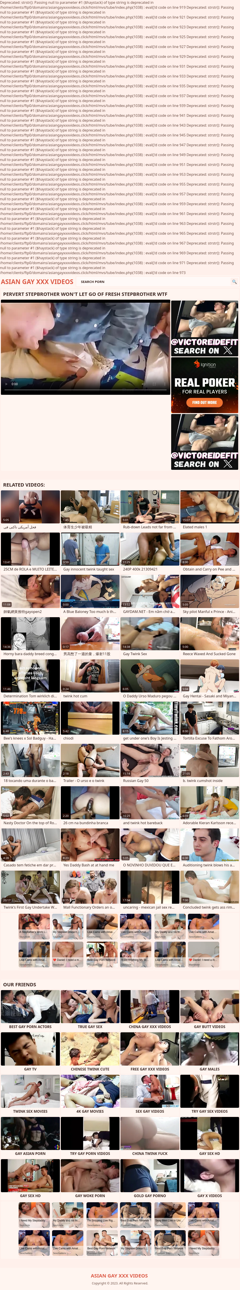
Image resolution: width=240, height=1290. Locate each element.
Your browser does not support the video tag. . (85, 347)
